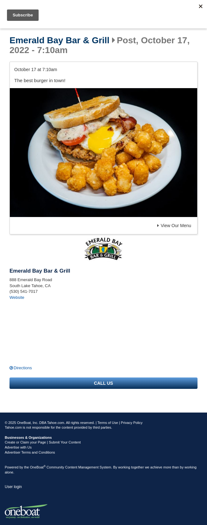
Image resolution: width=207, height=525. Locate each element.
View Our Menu (174, 225)
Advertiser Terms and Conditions (30, 452)
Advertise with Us (18, 447)
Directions (23, 367)
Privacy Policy (131, 423)
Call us (103, 383)
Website (16, 297)
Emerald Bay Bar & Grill (59, 40)
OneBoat (38, 467)
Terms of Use (107, 423)
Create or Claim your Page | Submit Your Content (43, 442)
